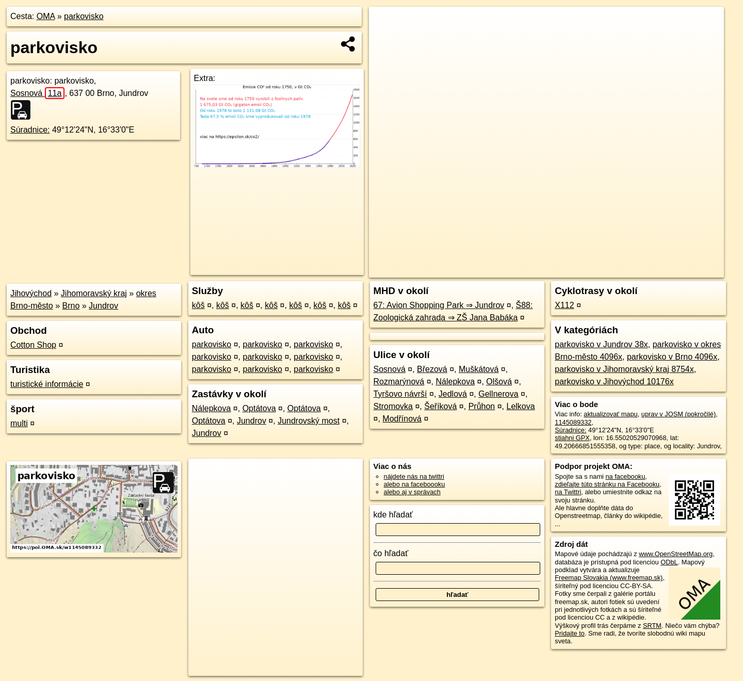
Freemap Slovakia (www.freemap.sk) (609, 577)
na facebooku (625, 476)
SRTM (652, 625)
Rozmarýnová (399, 381)
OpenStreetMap (545, 270)
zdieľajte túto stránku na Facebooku (607, 484)
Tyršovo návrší (400, 394)
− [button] (386, 40)
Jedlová (453, 394)
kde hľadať (393, 514)
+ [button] (386, 24)
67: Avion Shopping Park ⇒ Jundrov (439, 305)
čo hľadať (391, 553)
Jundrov (103, 305)
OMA (46, 16)
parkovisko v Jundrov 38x (601, 344)
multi (19, 423)
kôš (198, 305)
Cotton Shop (33, 344)
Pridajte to (570, 633)
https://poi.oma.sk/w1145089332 (677, 270)
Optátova (259, 408)
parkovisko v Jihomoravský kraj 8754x (624, 369)
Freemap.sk (598, 270)
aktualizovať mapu (610, 414)
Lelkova (520, 406)
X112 (564, 305)
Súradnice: (30, 129)
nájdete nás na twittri (414, 476)
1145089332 (573, 422)
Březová (432, 369)
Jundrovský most (309, 420)
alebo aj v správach (412, 492)
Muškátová (478, 369)
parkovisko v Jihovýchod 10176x (614, 381)
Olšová (499, 381)
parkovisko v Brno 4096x (672, 356)
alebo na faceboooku (414, 484)
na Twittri (568, 492)
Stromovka (393, 406)
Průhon (482, 406)
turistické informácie (46, 384)
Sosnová (37, 93)
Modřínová (402, 418)
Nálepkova (211, 408)
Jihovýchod (31, 293)
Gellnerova (498, 394)
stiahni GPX (572, 438)
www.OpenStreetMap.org (676, 554)
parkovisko (83, 16)
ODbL (668, 562)
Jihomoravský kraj (94, 293)
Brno (71, 305)
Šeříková (440, 406)
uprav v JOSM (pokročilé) (678, 414)
